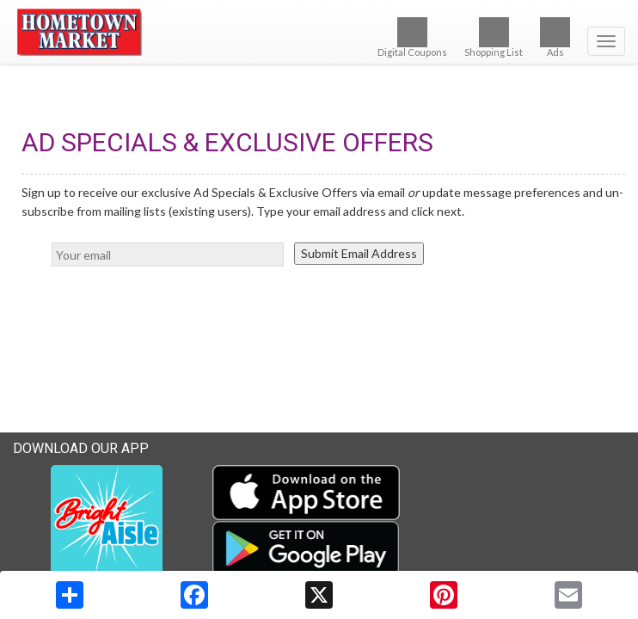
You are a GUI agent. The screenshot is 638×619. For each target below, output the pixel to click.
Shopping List (493, 37)
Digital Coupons (412, 37)
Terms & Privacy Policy (564, 564)
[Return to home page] (319, 33)
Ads (555, 37)
